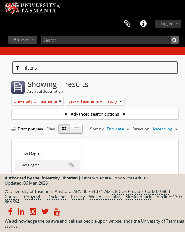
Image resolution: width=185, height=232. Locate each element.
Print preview (27, 129)
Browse (21, 40)
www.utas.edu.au (131, 178)
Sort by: (97, 129)
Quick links (143, 24)
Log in (166, 23)
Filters (26, 67)
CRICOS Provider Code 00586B (141, 191)
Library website (96, 178)
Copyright (33, 196)
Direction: (141, 129)
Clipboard (127, 24)
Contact (12, 196)
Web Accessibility (105, 196)
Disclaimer (57, 196)
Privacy (78, 196)
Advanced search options (95, 114)
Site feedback (138, 196)
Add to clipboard (72, 165)
